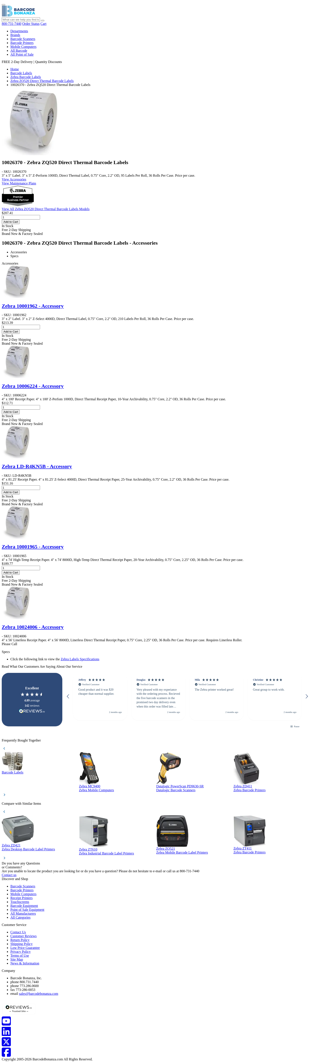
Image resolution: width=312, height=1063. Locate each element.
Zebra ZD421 (11, 845)
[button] (68, 696)
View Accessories (14, 179)
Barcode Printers (22, 43)
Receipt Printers (21, 898)
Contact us (9, 875)
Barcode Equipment (24, 906)
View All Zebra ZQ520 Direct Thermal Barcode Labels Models (46, 209)
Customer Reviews (23, 936)
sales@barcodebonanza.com (38, 993)
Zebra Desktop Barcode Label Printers (28, 849)
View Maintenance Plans (19, 183)
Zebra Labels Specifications (80, 659)
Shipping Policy (21, 944)
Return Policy (19, 940)
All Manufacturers (23, 913)
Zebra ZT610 (88, 849)
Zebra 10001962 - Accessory (33, 306)
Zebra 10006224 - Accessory (33, 386)
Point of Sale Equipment (27, 909)
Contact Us (18, 932)
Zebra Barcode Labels (25, 77)
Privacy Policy (20, 951)
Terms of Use (19, 955)
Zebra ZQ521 (165, 848)
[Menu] (3, 4)
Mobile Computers (23, 46)
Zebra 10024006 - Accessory (33, 627)
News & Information (24, 963)
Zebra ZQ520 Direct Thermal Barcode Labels (42, 81)
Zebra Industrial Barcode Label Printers (106, 853)
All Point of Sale (22, 54)
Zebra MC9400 (89, 786)
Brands (15, 35)
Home (14, 69)
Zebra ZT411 (242, 848)
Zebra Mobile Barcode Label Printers (182, 852)
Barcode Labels (21, 73)
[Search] (42, 20)
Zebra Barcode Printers (249, 790)
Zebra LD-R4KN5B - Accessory (37, 466)
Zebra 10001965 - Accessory (33, 546)
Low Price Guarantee (25, 948)
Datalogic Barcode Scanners (175, 790)
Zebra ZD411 (242, 786)
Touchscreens (19, 902)
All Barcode (18, 50)
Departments (19, 31)
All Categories (20, 917)
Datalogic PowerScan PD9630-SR (180, 786)
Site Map (16, 959)
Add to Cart (10, 221)
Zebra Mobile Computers (96, 790)
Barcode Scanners (22, 39)
